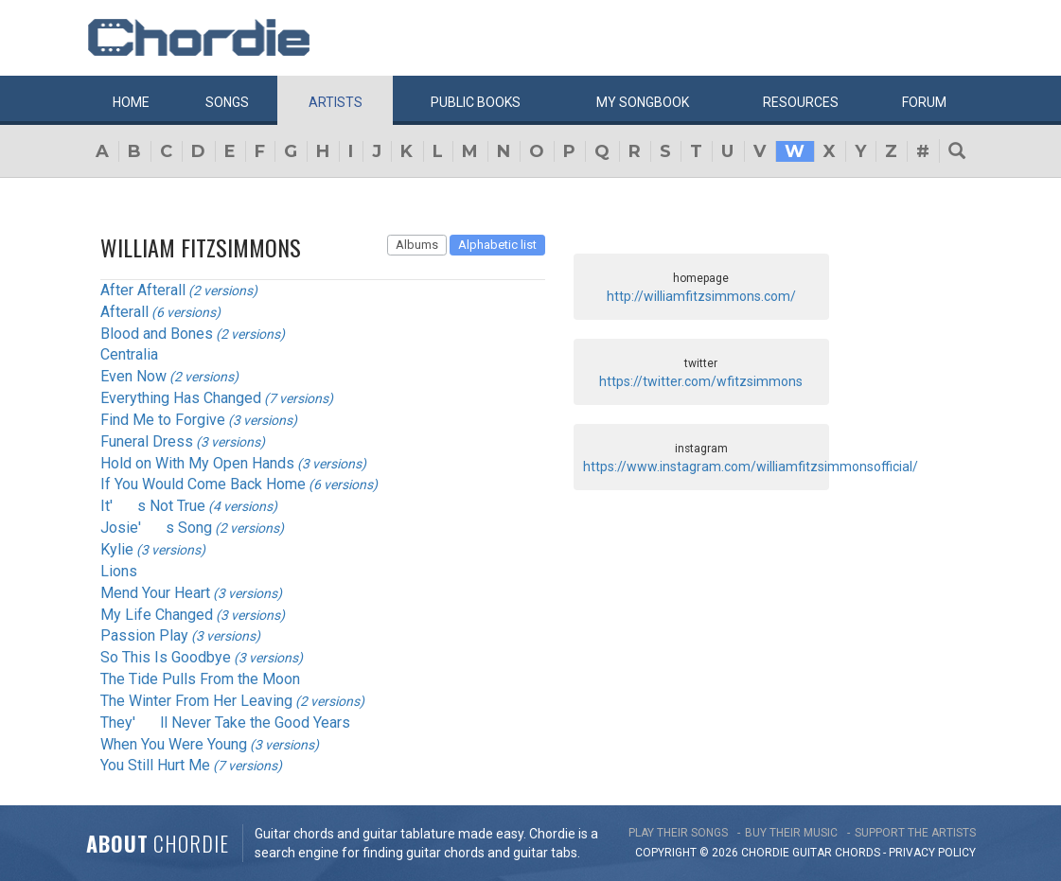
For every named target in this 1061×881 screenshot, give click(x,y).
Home (131, 102)
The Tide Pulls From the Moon (200, 679)
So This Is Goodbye (165, 657)
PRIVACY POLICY (932, 852)
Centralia (129, 354)
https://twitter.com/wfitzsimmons (701, 381)
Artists (336, 102)
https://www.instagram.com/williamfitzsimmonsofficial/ (750, 466)
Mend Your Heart (155, 593)
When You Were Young (173, 744)
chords (857, 852)
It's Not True (152, 506)
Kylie (116, 549)
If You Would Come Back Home (203, 484)
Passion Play (144, 635)
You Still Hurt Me (155, 765)
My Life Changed (156, 615)
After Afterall (143, 290)
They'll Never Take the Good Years (225, 722)
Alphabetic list (497, 245)
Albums (417, 245)
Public (476, 102)
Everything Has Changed (180, 398)
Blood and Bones (156, 334)
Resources (801, 102)
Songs (227, 102)
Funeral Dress (146, 441)
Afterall (124, 312)
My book (642, 102)
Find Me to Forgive (162, 420)
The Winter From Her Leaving (196, 701)
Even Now (133, 376)
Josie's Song (156, 528)
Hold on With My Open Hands (197, 463)
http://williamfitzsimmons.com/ (701, 296)
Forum (924, 102)
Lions (118, 571)
